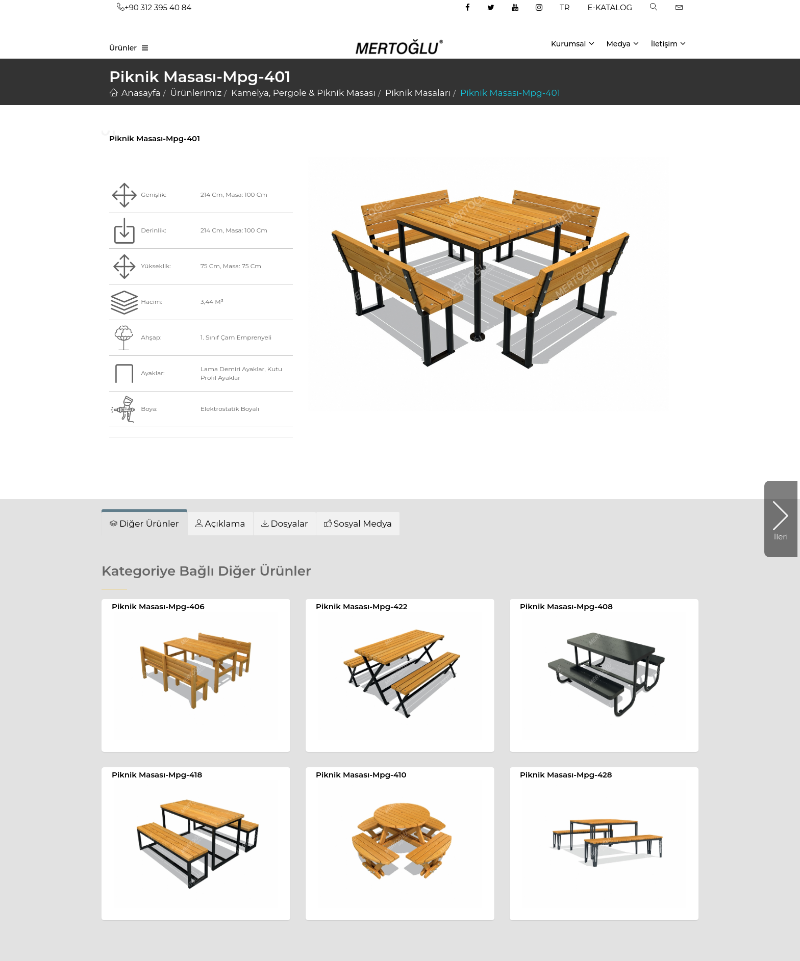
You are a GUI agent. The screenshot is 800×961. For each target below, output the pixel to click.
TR (564, 7)
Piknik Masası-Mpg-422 (362, 606)
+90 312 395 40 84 (154, 7)
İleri (776, 519)
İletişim (668, 43)
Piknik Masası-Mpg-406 (158, 606)
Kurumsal (572, 43)
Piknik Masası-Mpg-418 (157, 775)
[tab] (144, 523)
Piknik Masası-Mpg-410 (361, 775)
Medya (622, 43)
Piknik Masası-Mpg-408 (566, 606)
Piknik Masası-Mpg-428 (566, 775)
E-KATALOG (610, 7)
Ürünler (123, 48)
